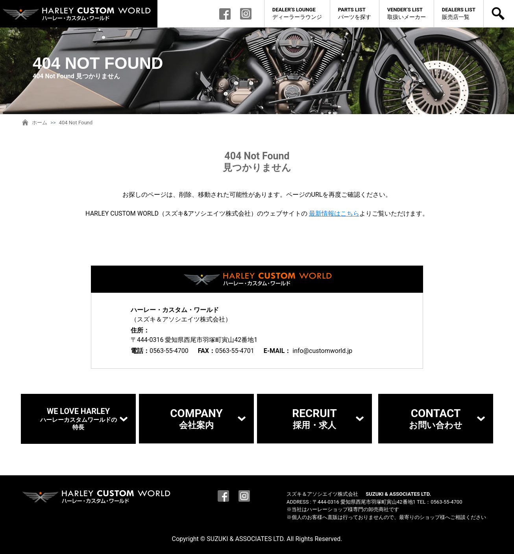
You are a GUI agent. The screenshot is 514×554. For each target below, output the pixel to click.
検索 (499, 14)
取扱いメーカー (406, 13)
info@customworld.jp (322, 351)
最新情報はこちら (334, 213)
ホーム (39, 123)
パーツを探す (354, 13)
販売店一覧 (458, 13)
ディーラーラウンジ (297, 13)
